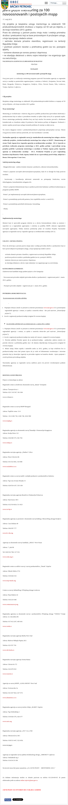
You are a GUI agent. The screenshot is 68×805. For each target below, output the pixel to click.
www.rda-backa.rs (8, 650)
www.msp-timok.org (9, 580)
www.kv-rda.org (8, 533)
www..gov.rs (48, 308)
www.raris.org (7, 721)
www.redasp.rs (7, 443)
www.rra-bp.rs (7, 509)
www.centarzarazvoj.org (10, 604)
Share (8, 800)
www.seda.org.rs (8, 557)
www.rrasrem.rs (8, 674)
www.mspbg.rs (7, 421)
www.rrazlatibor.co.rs (9, 466)
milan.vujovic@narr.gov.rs (29, 780)
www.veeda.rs (7, 626)
